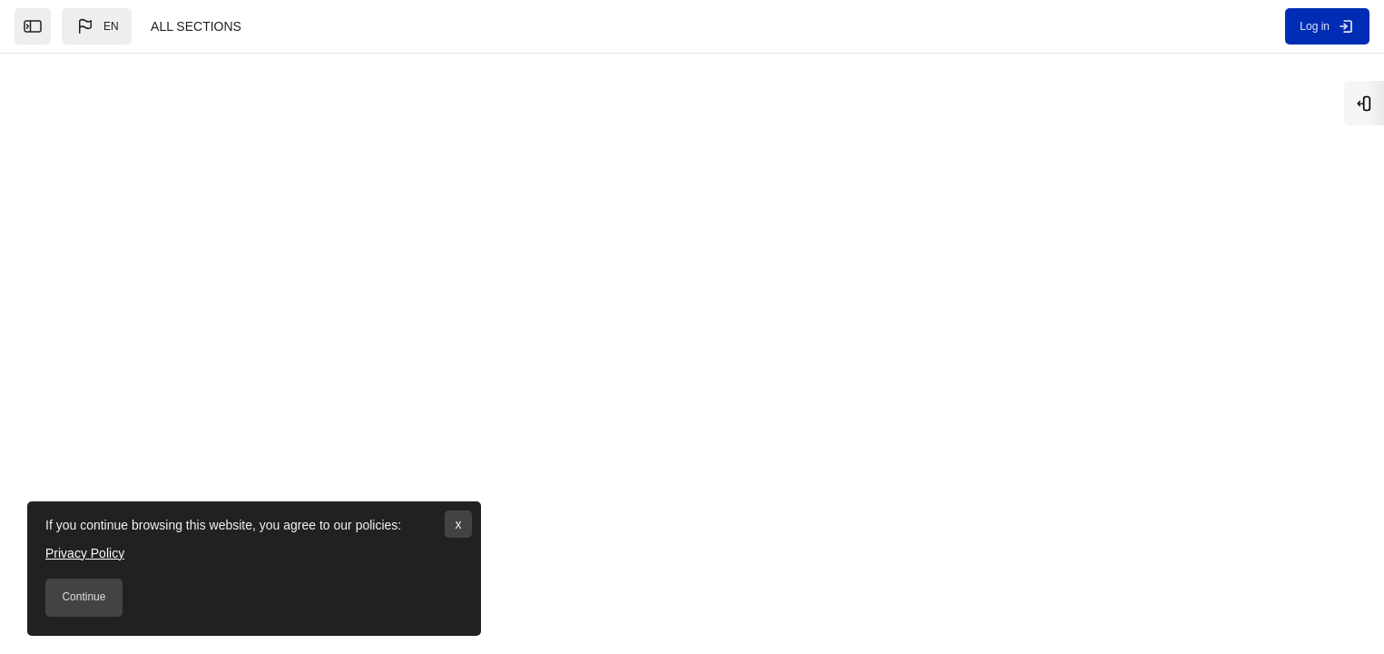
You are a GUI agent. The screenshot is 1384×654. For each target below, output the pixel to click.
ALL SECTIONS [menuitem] (196, 26)
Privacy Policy (84, 553)
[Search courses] (439, 206)
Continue (83, 596)
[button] (97, 26)
